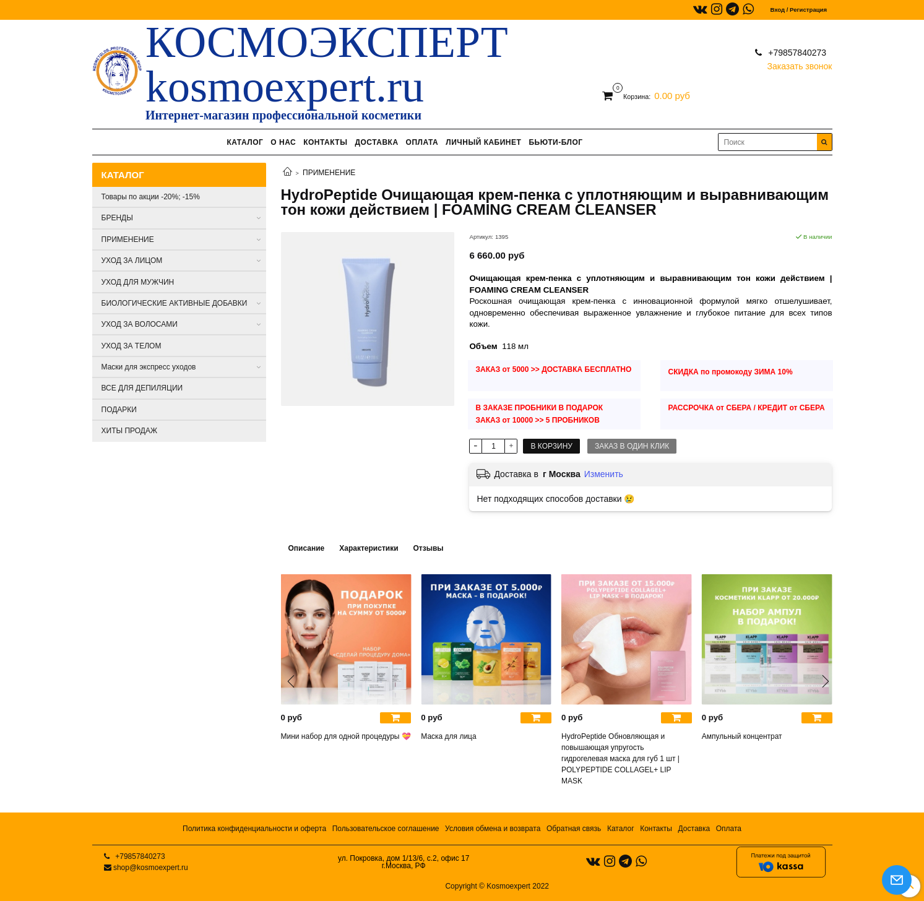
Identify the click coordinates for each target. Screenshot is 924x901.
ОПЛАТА (422, 142)
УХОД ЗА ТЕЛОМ (131, 346)
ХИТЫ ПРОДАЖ (129, 430)
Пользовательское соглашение (385, 828)
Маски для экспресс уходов (148, 367)
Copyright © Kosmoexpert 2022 (497, 886)
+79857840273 (796, 53)
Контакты (656, 828)
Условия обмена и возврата (492, 828)
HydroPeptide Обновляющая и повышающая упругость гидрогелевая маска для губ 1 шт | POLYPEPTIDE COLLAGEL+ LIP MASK (620, 758)
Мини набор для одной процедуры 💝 (346, 736)
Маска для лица (448, 736)
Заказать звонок (799, 63)
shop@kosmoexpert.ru (150, 867)
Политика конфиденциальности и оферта (254, 828)
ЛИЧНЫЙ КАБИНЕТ (483, 142)
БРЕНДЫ (117, 217)
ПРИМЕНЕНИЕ (329, 172)
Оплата (728, 828)
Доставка (694, 828)
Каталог (620, 828)
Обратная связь (573, 828)
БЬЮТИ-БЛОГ (555, 142)
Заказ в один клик (632, 446)
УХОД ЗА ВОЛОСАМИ (139, 324)
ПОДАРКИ (119, 409)
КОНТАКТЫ (325, 142)
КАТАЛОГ (245, 142)
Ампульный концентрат (742, 736)
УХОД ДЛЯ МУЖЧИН (138, 282)
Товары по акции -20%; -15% (150, 196)
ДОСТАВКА (376, 142)
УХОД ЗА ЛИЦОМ (132, 260)
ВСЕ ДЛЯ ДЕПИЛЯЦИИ (142, 388)
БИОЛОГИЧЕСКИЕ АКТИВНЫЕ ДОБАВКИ (174, 303)
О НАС (283, 142)
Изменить (603, 474)
